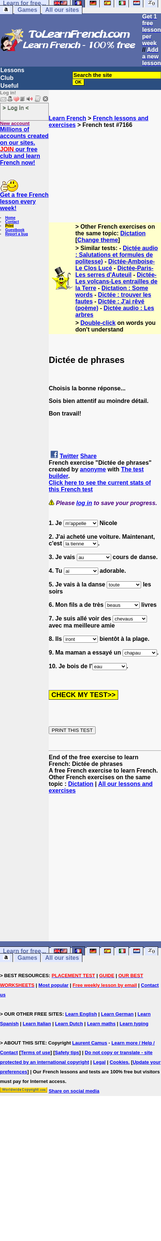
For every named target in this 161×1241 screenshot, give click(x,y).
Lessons (12, 70)
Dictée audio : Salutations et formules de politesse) (116, 255)
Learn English (81, 1014)
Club (7, 78)
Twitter (68, 456)
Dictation (132, 233)
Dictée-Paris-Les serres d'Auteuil (114, 271)
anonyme (93, 469)
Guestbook (14, 230)
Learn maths (101, 1023)
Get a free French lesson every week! (24, 201)
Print (9, 226)
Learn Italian (37, 1023)
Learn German (117, 1014)
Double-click (98, 323)
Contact (12, 222)
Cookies (119, 1062)
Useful (9, 86)
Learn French (67, 118)
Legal (99, 1062)
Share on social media (74, 1091)
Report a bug (16, 234)
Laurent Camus (89, 1043)
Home (10, 218)
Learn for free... (24, 951)
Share (88, 456)
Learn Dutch (69, 1023)
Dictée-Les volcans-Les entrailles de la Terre (116, 281)
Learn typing (134, 1023)
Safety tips (67, 1052)
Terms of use (35, 1052)
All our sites (62, 10)
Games (27, 10)
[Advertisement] (105, 165)
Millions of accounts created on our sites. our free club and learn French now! (24, 146)
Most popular (53, 985)
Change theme (97, 240)
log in (84, 503)
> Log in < (16, 107)
